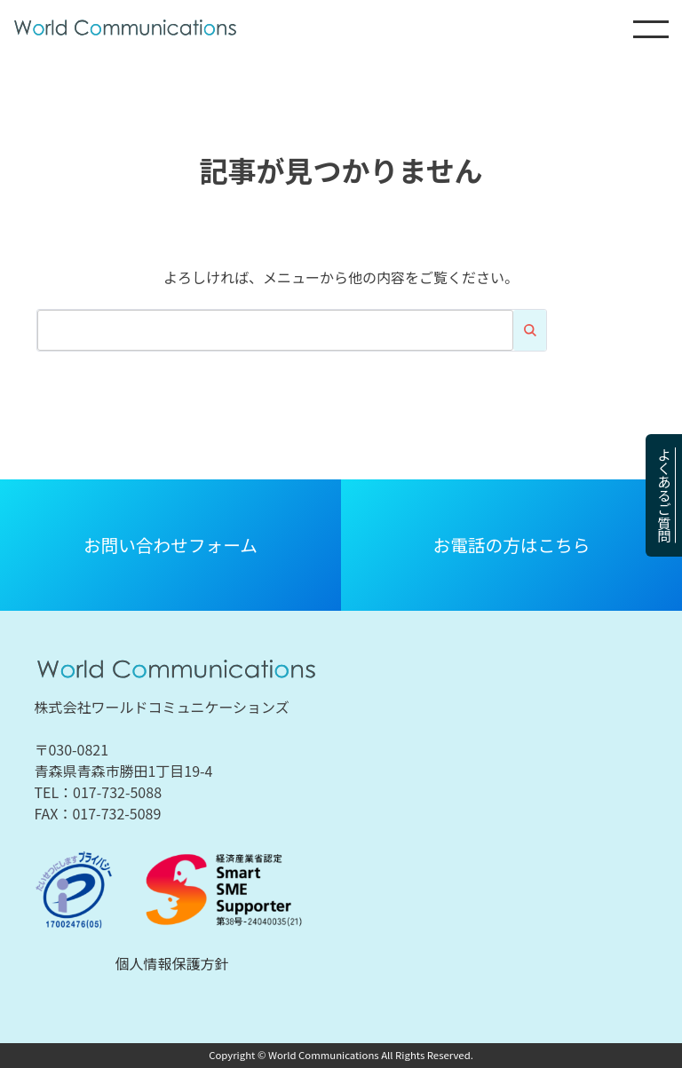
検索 (529, 330)
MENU (651, 29)
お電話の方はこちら (512, 545)
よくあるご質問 (664, 495)
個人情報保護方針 (172, 963)
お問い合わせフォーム (170, 545)
